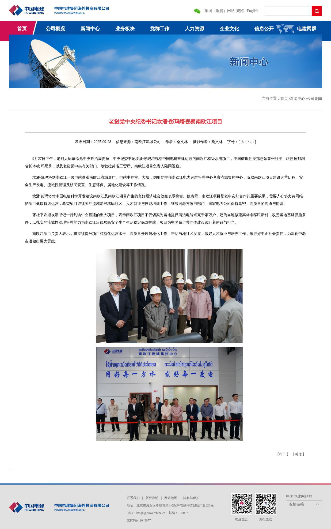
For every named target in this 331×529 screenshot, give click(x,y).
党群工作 (159, 28)
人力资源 (194, 28)
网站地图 (170, 498)
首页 (22, 28)
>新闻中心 (296, 99)
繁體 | (241, 11)
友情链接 (296, 504)
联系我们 (133, 498)
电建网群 (306, 28)
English (252, 11)
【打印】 (282, 454)
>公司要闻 (313, 99)
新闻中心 (90, 28)
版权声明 (152, 498)
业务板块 (125, 28)
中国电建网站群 (299, 496)
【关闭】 (298, 454)
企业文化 (229, 28)
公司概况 (55, 28)
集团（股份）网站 (220, 11)
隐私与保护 (191, 498)
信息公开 (264, 28)
